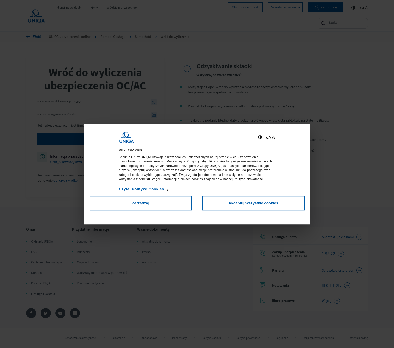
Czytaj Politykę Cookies (141, 189)
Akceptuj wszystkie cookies (253, 203)
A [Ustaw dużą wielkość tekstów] (273, 137)
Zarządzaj (140, 203)
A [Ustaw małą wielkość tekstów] (267, 138)
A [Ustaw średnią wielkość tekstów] (269, 137)
